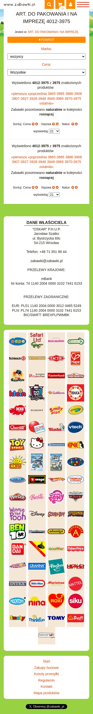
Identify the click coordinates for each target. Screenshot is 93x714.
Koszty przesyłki (46, 674)
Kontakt (46, 686)
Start (46, 661)
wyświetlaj (40, 131)
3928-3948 (38, 99)
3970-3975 (72, 99)
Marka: (46, 49)
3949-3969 (55, 99)
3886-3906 (73, 94)
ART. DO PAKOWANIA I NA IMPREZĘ (53, 32)
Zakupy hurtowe (46, 668)
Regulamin (46, 680)
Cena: (46, 64)
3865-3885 (56, 94)
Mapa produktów (47, 693)
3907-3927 (21, 99)
